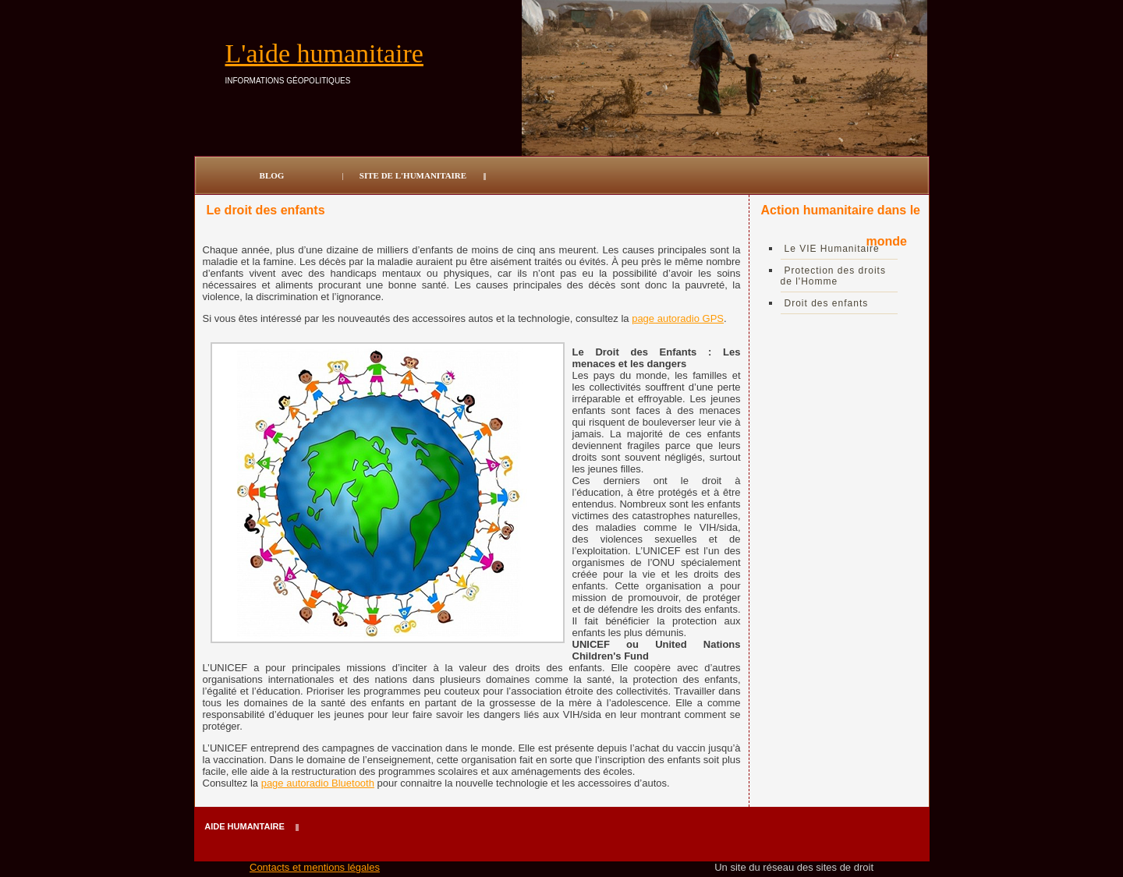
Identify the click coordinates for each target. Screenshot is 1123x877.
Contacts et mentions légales (315, 867)
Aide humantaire (244, 826)
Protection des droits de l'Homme (833, 276)
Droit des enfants (827, 303)
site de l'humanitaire (413, 175)
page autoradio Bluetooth (317, 783)
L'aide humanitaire (324, 53)
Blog (272, 175)
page (644, 318)
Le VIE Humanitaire (832, 248)
